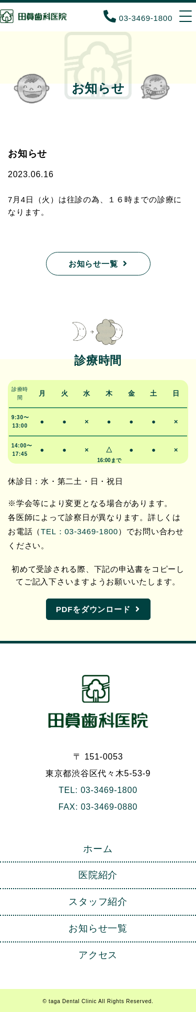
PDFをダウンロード (93, 609)
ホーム (97, 849)
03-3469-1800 (137, 18)
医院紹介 (98, 875)
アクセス (98, 955)
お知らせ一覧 (93, 263)
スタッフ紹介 (98, 901)
